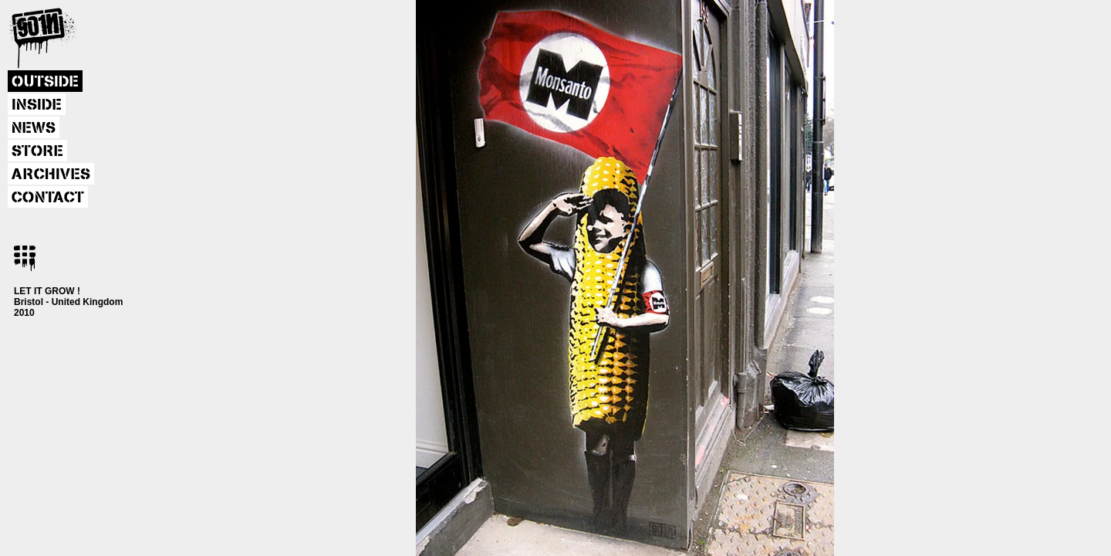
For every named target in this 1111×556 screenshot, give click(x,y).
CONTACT (48, 197)
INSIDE (37, 105)
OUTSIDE (45, 82)
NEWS (34, 128)
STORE (37, 151)
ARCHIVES (51, 174)
